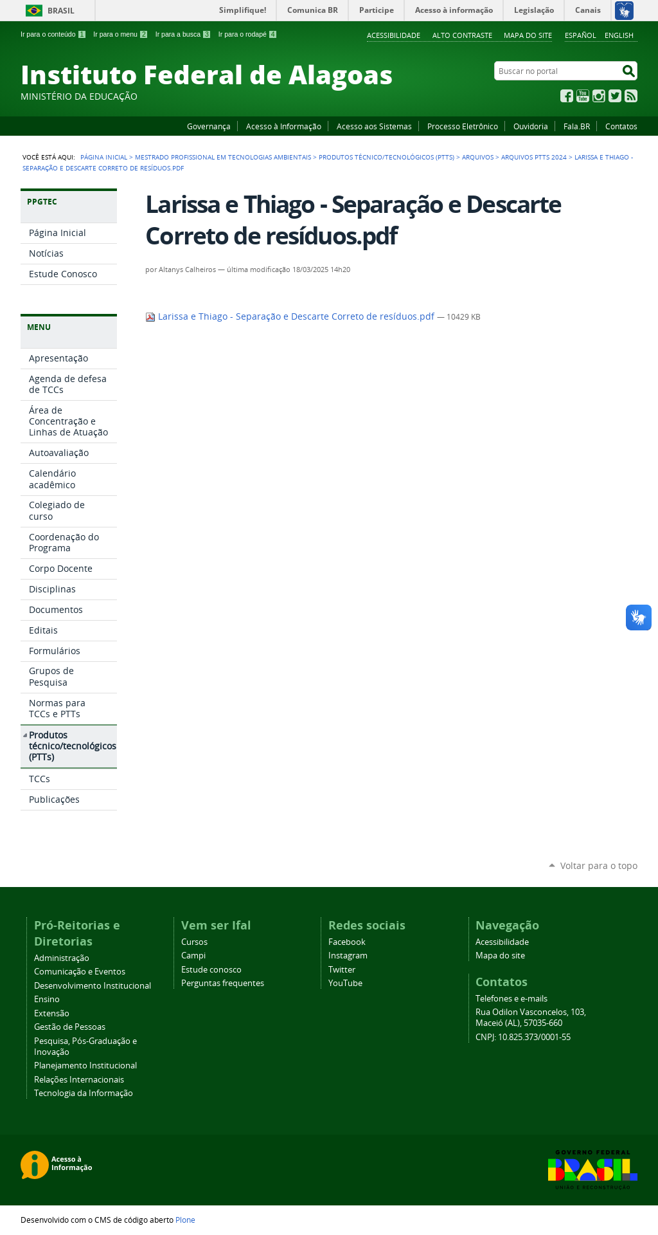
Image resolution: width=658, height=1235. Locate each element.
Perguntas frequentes (222, 983)
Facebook (566, 95)
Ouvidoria (530, 126)
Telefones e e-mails (511, 998)
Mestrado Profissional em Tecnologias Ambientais (223, 156)
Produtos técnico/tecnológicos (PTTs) (386, 156)
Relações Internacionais (79, 1079)
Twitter (615, 95)
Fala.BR (577, 126)
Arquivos (478, 156)
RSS (631, 95)
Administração (61, 958)
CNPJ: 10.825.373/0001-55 (523, 1037)
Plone (185, 1219)
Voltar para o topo (598, 865)
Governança (209, 126)
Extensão (51, 1013)
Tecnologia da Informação (83, 1093)
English (619, 35)
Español (580, 35)
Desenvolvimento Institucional (92, 985)
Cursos (194, 942)
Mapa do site (528, 35)
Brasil (61, 10)
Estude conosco (211, 969)
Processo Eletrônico (462, 126)
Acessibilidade (393, 35)
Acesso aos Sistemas (374, 126)
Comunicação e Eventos (79, 971)
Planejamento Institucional (85, 1065)
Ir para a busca (183, 34)
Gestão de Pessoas (69, 1026)
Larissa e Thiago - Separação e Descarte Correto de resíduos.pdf (291, 316)
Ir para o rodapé (248, 34)
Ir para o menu (120, 34)
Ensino (47, 999)
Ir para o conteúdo (53, 34)
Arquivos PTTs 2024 (534, 156)
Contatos (621, 126)
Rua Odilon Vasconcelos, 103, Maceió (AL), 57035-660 (531, 1018)
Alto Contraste (462, 35)
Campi (193, 955)
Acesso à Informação (283, 126)
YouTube (582, 95)
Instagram (598, 95)
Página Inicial (103, 156)
